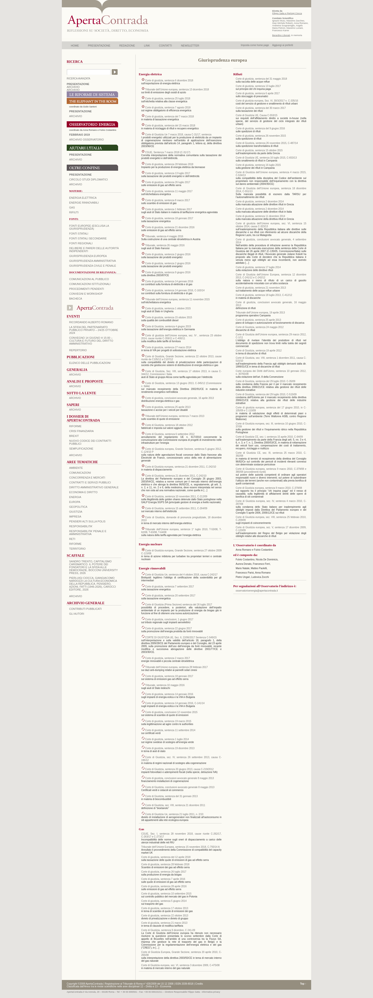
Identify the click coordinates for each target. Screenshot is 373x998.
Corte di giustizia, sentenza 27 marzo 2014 (168, 347)
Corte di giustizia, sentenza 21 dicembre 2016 (170, 227)
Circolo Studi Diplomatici (88, 179)
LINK (147, 45)
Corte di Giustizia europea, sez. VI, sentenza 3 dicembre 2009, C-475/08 (180, 965)
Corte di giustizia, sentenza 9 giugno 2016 (167, 272)
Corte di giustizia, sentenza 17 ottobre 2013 (164, 908)
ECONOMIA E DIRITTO (83, 492)
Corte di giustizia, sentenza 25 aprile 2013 (167, 407)
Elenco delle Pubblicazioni (90, 362)
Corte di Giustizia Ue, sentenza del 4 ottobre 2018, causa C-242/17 (181, 574)
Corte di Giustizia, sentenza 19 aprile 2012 (258, 350)
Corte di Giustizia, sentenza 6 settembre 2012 (170, 434)
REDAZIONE (127, 45)
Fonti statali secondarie (88, 238)
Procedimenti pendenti (86, 288)
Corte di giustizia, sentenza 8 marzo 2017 (167, 200)
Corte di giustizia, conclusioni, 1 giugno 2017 (169, 619)
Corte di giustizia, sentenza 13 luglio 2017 (167, 173)
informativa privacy (211, 992)
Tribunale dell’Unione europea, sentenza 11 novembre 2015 (177, 299)
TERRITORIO (77, 548)
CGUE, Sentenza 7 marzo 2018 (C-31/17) (167, 152)
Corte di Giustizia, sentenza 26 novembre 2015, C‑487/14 (267, 143)
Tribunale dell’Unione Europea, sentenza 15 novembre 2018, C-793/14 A (180, 847)
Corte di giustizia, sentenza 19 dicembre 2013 (170, 748)
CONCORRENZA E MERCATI (87, 477)
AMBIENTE (76, 467)
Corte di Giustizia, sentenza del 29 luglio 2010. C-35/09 (265, 381)
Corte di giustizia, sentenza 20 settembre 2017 (170, 595)
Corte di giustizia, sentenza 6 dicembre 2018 (169, 80)
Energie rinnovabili (84, 202)
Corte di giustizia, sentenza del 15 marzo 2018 (170, 125)
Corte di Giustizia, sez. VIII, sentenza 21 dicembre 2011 (175, 805)
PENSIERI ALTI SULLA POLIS (87, 521)
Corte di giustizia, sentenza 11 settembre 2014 (170, 730)
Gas (72, 207)
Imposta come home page (255, 45)
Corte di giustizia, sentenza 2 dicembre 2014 (260, 201)
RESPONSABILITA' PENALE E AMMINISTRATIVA (87, 533)
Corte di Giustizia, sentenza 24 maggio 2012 (260, 327)
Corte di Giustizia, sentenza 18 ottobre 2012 (169, 425)
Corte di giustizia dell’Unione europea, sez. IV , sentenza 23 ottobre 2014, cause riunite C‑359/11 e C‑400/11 (181, 337)
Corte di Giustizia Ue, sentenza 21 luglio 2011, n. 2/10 (174, 814)
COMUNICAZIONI (80, 472)
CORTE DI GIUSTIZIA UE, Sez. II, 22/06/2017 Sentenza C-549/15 (181, 637)
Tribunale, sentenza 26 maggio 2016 (165, 245)
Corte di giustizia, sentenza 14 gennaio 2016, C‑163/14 (175, 290)
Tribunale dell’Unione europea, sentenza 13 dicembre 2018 (177, 89)
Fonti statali (78, 233)
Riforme (75, 426)
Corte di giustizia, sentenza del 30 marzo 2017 (261, 108)
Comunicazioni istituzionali (90, 283)
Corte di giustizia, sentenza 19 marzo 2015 (168, 721)
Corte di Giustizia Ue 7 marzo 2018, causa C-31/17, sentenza (178, 134)
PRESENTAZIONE (99, 45)
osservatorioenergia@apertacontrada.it (257, 590)
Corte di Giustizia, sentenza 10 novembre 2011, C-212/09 (176, 496)
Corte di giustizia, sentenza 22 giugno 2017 (168, 628)
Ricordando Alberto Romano (91, 322)
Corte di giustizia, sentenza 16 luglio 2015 (258, 165)
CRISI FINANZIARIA (81, 431)
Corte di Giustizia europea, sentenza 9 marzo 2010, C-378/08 (269, 488)
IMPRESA (75, 516)
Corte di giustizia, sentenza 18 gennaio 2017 (169, 218)
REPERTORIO (78, 350)
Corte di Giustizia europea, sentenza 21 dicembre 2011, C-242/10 (180, 466)
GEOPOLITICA (78, 506)
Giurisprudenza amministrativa (92, 260)
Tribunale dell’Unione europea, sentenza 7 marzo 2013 (174, 416)
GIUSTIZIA (75, 511)
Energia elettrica (82, 197)
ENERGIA (75, 497)
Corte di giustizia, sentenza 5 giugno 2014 (163, 901)
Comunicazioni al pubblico (89, 279)
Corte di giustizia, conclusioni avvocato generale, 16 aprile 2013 (179, 398)
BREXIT (74, 435)
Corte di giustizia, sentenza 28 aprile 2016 (163, 886)
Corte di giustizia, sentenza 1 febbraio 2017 (168, 209)
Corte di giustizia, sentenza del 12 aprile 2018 (165, 857)
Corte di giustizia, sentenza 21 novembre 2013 (261, 287)
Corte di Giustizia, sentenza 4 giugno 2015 (168, 326)
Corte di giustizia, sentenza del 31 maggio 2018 (261, 78)
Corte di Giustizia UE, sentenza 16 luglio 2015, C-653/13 (266, 157)
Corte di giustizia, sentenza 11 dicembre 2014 (260, 216)
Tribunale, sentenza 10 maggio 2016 (165, 685)
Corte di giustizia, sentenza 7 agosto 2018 (167, 107)
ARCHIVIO (73, 86)
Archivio (75, 159)
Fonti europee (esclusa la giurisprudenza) (89, 227)
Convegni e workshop (86, 293)
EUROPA (74, 501)
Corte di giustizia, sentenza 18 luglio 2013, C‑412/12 (264, 295)
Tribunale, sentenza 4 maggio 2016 (164, 236)
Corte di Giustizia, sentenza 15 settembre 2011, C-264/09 (176, 508)
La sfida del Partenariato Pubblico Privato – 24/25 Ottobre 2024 (93, 330)
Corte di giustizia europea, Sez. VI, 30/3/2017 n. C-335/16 (267, 100)
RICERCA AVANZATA (78, 78)
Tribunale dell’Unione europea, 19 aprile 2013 (260, 312)
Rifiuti (74, 212)
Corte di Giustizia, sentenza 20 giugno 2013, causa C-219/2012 (179, 769)
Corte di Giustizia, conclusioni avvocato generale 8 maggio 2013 (179, 787)
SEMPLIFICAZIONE (81, 448)
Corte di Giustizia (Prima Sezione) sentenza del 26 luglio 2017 (178, 604)
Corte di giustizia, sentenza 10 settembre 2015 (166, 893)
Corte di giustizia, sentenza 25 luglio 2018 (167, 98)
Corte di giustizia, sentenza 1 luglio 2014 (167, 739)
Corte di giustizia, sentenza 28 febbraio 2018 (169, 164)
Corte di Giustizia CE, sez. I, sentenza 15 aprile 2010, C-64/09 (269, 436)
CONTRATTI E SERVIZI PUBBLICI (90, 482)
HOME (75, 45)
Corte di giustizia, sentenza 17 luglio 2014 (258, 267)
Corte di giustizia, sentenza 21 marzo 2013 (164, 923)
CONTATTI (165, 45)
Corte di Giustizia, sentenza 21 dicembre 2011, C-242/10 (175, 475)
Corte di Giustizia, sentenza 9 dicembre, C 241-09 (168, 930)
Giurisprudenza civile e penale (92, 265)
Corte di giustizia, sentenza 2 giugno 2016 (167, 254)
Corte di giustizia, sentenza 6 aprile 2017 (258, 93)
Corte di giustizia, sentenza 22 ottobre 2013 (164, 915)
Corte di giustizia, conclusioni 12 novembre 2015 (171, 712)
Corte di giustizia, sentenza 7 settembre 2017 (169, 586)
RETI (72, 538)
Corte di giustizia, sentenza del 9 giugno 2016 (260, 128)
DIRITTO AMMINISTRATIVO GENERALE (94, 487)
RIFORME (75, 543)
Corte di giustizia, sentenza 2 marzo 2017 (167, 658)
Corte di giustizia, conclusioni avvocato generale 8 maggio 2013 (179, 778)
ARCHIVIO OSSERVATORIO (86, 139)
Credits (199, 983)
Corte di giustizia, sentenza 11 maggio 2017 (169, 191)
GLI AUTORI (76, 613)
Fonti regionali (81, 243)
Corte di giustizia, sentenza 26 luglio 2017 (167, 182)
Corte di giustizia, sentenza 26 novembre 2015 (261, 135)
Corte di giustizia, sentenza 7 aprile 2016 (163, 879)
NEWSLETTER (190, 45)
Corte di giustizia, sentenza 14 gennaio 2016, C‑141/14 (175, 703)
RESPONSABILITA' (81, 526)
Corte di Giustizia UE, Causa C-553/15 (256, 115)
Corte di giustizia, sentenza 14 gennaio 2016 (169, 281)
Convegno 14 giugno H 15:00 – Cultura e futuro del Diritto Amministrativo (91, 340)
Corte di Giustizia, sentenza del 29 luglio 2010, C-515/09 (266, 394)
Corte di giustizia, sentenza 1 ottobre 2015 (168, 308)
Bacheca (75, 298)
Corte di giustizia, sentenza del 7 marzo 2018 (169, 116)
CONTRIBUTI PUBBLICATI (85, 608)
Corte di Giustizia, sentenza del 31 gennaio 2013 (171, 796)
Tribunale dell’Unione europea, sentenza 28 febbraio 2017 (176, 667)
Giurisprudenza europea (88, 255)
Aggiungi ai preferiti (282, 45)
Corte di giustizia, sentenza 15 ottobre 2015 (168, 317)
